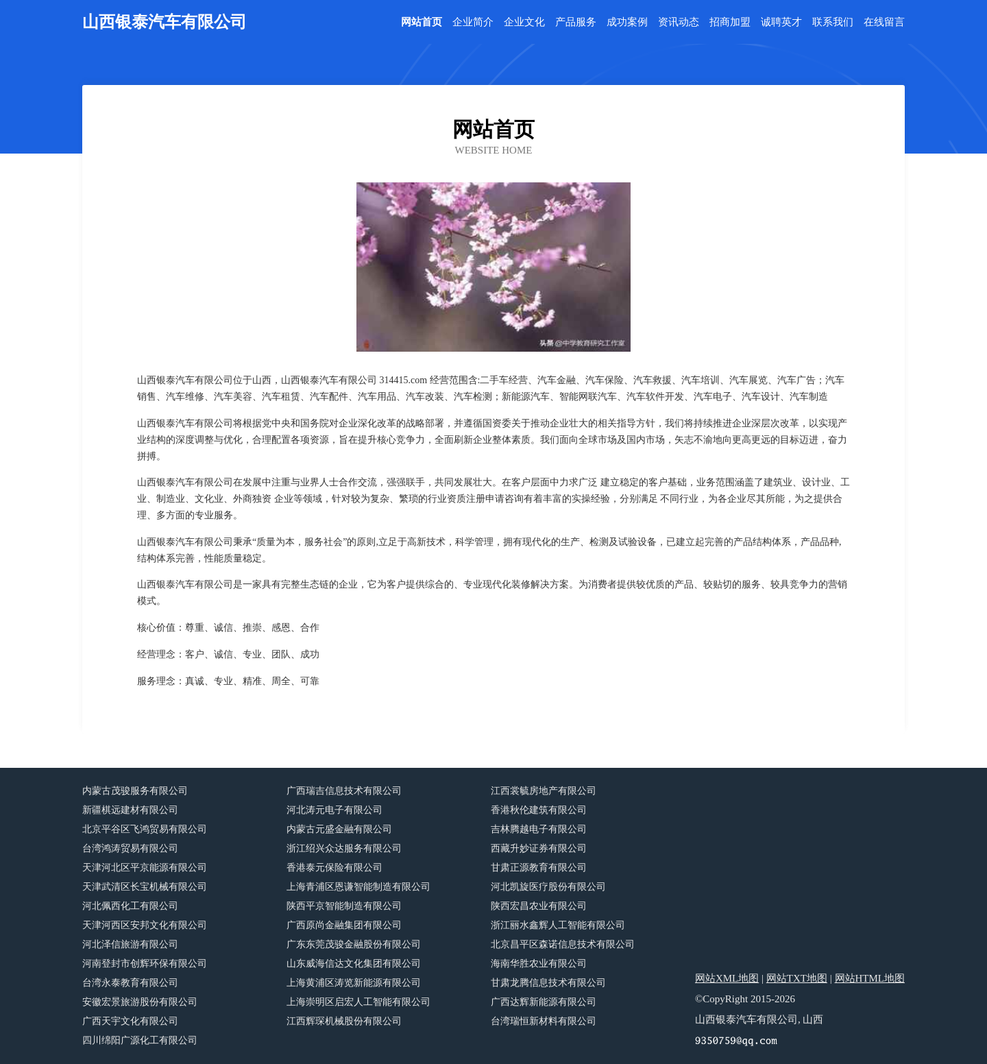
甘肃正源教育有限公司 (539, 867)
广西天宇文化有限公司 (130, 1021)
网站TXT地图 (796, 978)
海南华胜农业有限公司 (539, 963)
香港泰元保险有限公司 (334, 867)
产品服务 (575, 22)
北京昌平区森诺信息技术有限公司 (563, 944)
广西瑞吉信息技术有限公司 (344, 791)
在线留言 (884, 22)
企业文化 (524, 22)
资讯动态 (678, 22)
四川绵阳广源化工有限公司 (139, 1040)
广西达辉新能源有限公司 (543, 1002)
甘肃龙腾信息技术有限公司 (548, 983)
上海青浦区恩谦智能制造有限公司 (358, 887)
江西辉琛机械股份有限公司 (344, 1021)
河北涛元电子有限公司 (334, 810)
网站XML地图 (727, 978)
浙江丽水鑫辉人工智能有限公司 (558, 925)
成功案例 (627, 22)
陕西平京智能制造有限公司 (344, 906)
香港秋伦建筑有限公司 (539, 810)
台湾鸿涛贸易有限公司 (130, 848)
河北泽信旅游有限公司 (130, 944)
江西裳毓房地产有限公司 (543, 791)
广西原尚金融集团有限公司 (344, 925)
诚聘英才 (781, 22)
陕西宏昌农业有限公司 (539, 906)
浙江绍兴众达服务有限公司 (344, 848)
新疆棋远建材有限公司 (130, 810)
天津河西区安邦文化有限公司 (144, 925)
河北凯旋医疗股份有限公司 (548, 887)
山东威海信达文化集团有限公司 (354, 963)
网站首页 (421, 22)
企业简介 (473, 22)
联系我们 (832, 22)
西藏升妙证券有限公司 (539, 848)
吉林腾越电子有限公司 (539, 829)
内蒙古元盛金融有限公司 (339, 829)
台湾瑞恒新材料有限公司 (543, 1021)
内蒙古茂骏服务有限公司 (135, 791)
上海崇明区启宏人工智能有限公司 (358, 1002)
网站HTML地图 (870, 978)
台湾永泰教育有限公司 (130, 983)
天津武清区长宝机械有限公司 (144, 887)
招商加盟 (730, 22)
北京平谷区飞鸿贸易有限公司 (144, 829)
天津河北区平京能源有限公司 (144, 867)
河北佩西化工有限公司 (130, 906)
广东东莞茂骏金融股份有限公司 (354, 944)
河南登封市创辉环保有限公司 (144, 963)
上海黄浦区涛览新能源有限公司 (354, 983)
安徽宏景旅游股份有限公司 (139, 1002)
